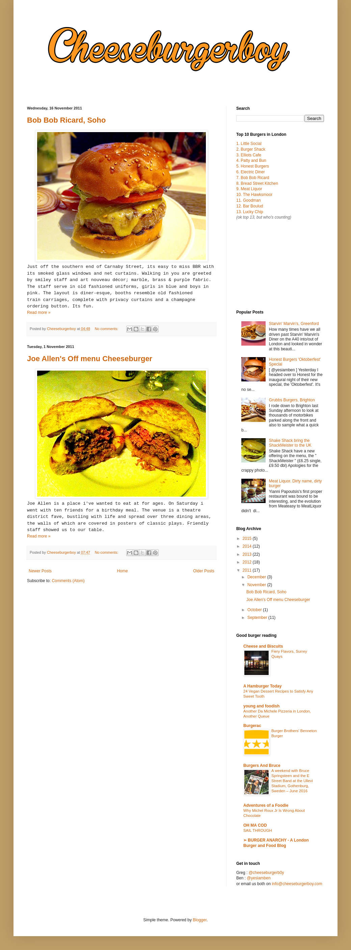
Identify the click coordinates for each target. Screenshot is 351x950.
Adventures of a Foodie (265, 805)
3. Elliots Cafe (248, 155)
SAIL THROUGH (257, 830)
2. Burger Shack (250, 149)
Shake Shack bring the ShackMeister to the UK (290, 443)
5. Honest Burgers (252, 166)
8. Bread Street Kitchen (257, 183)
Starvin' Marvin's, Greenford (294, 323)
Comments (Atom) (68, 580)
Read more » (38, 312)
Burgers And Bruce (261, 765)
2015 (248, 538)
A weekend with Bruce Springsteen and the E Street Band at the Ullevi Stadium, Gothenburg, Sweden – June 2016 (292, 781)
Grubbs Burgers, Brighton (292, 400)
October (255, 609)
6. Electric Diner (250, 172)
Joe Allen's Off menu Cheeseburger (89, 358)
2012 (248, 562)
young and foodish (261, 706)
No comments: (107, 329)
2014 (248, 546)
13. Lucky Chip (249, 211)
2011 (248, 570)
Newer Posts (40, 571)
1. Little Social (249, 143)
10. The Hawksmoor (254, 194)
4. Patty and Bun (251, 160)
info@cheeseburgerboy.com (297, 883)
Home (122, 571)
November (257, 584)
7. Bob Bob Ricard (252, 177)
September (257, 617)
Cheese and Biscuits (263, 646)
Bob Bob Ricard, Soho (66, 120)
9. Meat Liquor (249, 188)
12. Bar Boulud (249, 206)
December (257, 577)
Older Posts (203, 571)
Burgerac (252, 725)
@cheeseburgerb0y (266, 872)
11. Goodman (248, 200)
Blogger (200, 920)
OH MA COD (255, 825)
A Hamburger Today (262, 686)
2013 (248, 554)
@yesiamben (258, 878)
